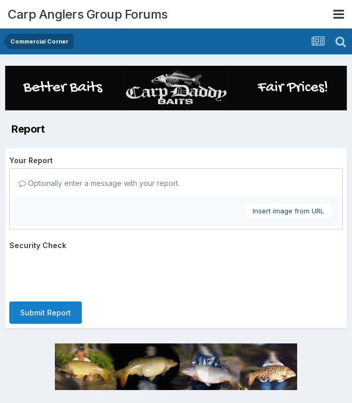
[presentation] (88, 273)
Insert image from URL (288, 211)
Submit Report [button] (45, 312)
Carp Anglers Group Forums (88, 14)
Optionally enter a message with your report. (99, 183)
